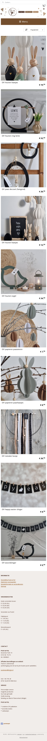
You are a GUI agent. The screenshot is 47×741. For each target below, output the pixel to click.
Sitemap (3, 586)
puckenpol (5, 724)
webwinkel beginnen (31, 734)
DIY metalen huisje (9, 456)
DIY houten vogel (9, 296)
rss (23, 734)
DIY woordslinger (9, 563)
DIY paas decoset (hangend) (13, 189)
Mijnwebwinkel (23, 737)
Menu (23, 21)
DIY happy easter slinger (12, 509)
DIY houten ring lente (11, 136)
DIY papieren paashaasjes (12, 403)
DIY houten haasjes (10, 82)
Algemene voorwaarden (8, 582)
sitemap (19, 734)
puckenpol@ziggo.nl (7, 670)
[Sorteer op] (34, 30)
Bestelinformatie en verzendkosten (12, 584)
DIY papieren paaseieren (12, 349)
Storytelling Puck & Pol (8, 580)
